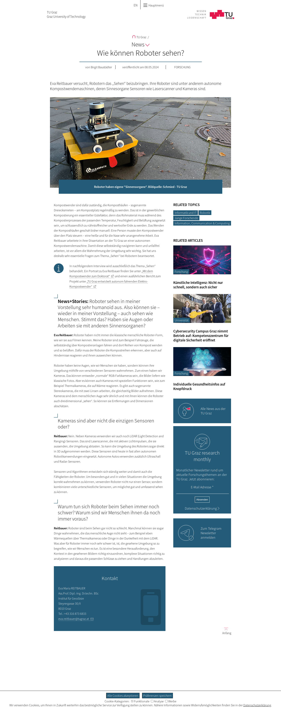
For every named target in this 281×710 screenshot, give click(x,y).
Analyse (157, 701)
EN (136, 5)
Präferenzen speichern (157, 696)
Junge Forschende (186, 218)
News (140, 44)
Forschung (182, 67)
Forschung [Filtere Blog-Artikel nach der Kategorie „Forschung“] (181, 272)
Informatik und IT (186, 213)
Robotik (205, 213)
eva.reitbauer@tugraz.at (73, 619)
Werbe (170, 701)
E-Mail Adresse (202, 487)
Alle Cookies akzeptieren (122, 696)
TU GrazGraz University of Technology (66, 14)
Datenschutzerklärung (201, 508)
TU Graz (139, 37)
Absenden (202, 499)
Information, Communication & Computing (202, 223)
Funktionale (140, 701)
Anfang (225, 631)
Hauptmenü (153, 5)
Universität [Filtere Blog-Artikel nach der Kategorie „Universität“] (182, 320)
